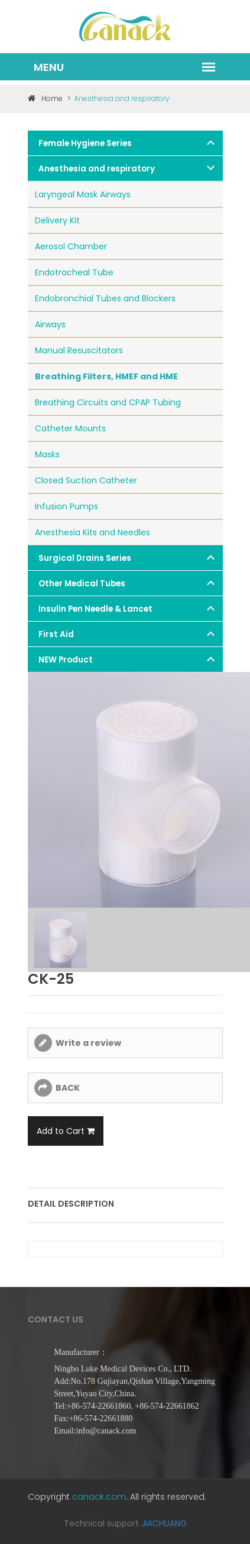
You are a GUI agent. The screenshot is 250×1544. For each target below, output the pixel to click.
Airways (50, 324)
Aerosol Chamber (71, 246)
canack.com (99, 1497)
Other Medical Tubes (81, 583)
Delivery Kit (57, 220)
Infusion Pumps (66, 506)
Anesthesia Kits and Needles (92, 532)
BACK (68, 1088)
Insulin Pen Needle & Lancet (95, 609)
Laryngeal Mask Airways (83, 194)
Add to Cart (66, 1131)
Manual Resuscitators (79, 350)
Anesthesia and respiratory (96, 168)
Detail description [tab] (71, 1204)
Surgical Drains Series (84, 558)
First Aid (56, 634)
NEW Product (65, 659)
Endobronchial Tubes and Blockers (105, 298)
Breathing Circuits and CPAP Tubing (108, 402)
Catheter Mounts (70, 428)
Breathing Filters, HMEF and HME (106, 376)
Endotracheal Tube (74, 272)
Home (45, 98)
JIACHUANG (164, 1523)
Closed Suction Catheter (86, 480)
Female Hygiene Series (85, 143)
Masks (47, 454)
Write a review (88, 1043)
